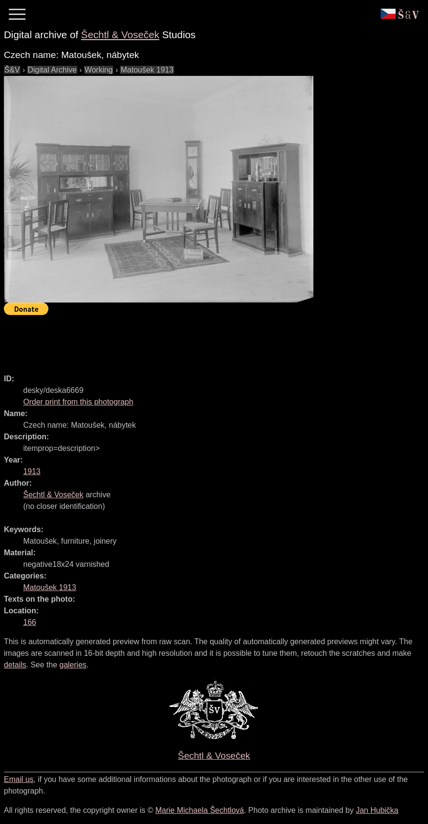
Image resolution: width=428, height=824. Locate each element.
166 (29, 622)
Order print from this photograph (78, 402)
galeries (73, 665)
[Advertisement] (180, 340)
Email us (18, 779)
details (15, 665)
